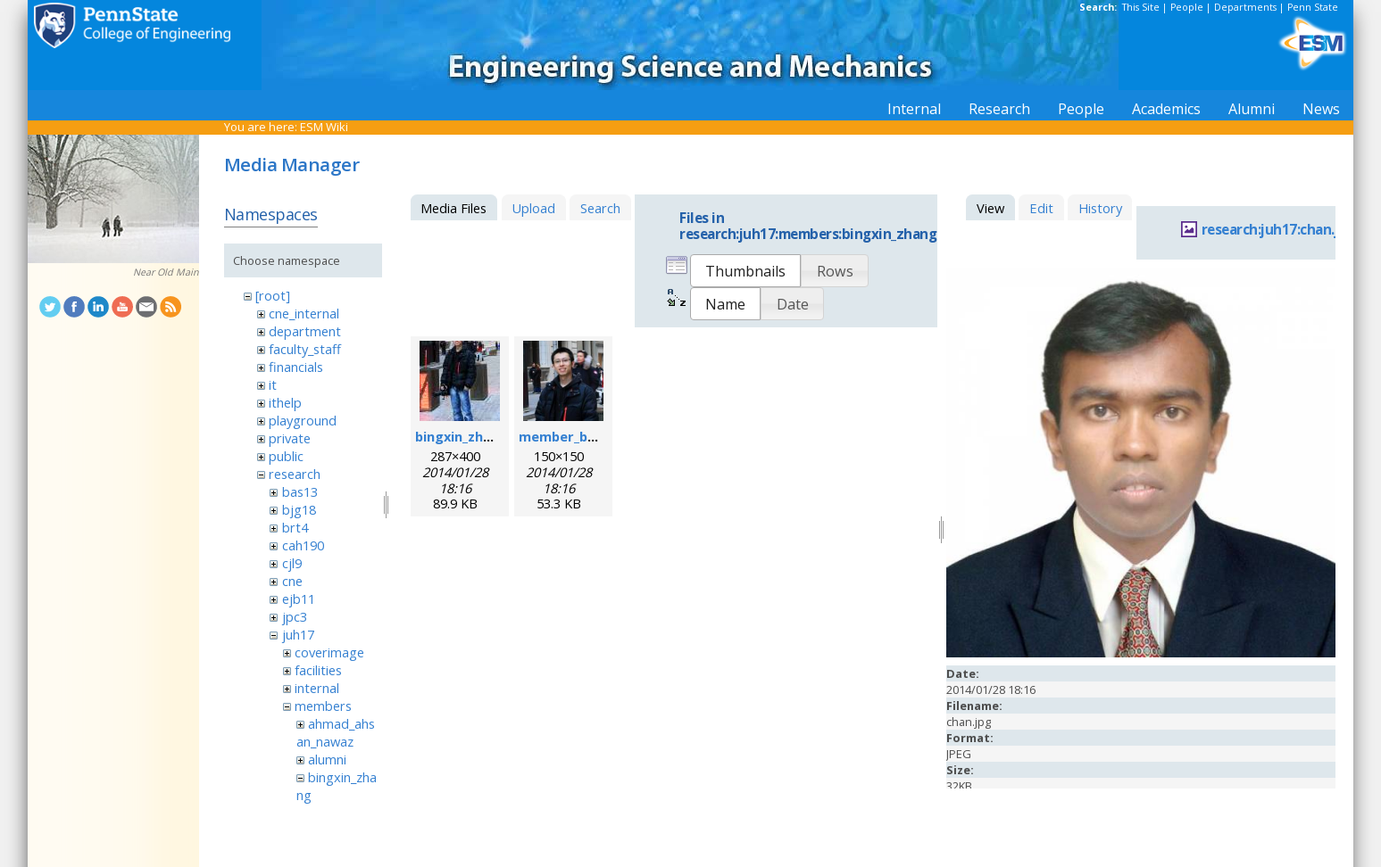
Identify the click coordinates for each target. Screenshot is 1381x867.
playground (303, 420)
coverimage (329, 652)
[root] (272, 295)
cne (292, 581)
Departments (1245, 7)
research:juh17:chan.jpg (1279, 229)
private (290, 438)
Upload (533, 208)
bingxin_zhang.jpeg (477, 436)
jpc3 (294, 616)
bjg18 (299, 509)
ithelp (285, 402)
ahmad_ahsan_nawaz (335, 732)
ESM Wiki (324, 127)
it (273, 384)
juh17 (298, 634)
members (323, 705)
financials (296, 367)
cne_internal (304, 313)
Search (600, 208)
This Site (1141, 7)
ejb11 (298, 598)
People (1186, 7)
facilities (318, 670)
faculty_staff (305, 349)
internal (317, 688)
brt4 (295, 527)
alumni (327, 759)
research (294, 474)
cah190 (303, 545)
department (305, 331)
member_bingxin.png (587, 436)
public (286, 456)
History (1100, 208)
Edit (1041, 208)
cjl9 (292, 563)
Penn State (1312, 7)
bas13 (300, 491)
